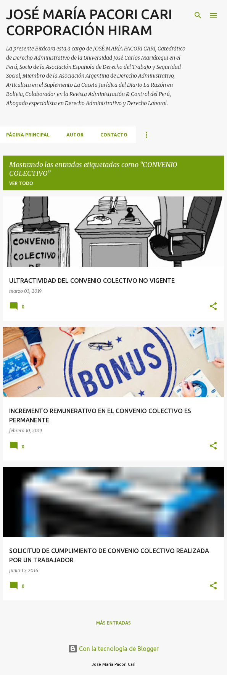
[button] (213, 307)
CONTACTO (113, 134)
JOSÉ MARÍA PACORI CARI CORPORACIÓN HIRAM (89, 22)
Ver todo (21, 183)
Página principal (28, 134)
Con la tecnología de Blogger (113, 648)
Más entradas (113, 622)
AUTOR (75, 134)
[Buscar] (198, 15)
